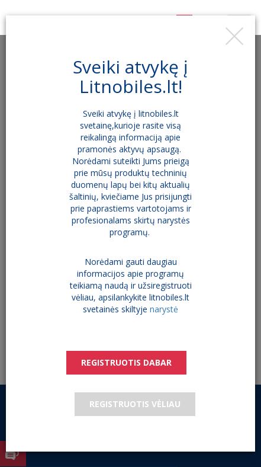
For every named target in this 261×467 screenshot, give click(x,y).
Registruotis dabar (126, 362)
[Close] (234, 36)
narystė (164, 309)
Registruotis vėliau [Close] (135, 404)
